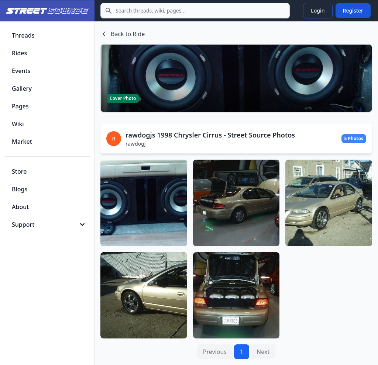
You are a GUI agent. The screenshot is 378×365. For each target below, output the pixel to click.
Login (317, 10)
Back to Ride (122, 34)
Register (353, 10)
